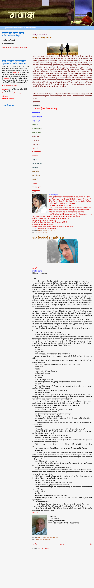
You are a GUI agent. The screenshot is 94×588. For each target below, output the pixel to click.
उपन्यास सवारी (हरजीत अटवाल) (43, 539)
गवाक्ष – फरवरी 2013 (41, 37)
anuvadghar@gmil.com (9, 85)
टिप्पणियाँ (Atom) (44, 548)
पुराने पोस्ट (89, 544)
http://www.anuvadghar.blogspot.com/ (14, 93)
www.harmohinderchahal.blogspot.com (14, 47)
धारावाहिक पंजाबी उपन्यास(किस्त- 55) (48, 237)
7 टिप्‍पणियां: (53, 230)
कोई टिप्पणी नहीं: (54, 537)
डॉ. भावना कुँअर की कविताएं (42, 232)
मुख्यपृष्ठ (62, 544)
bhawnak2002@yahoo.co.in (47, 229)
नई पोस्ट (34, 544)
